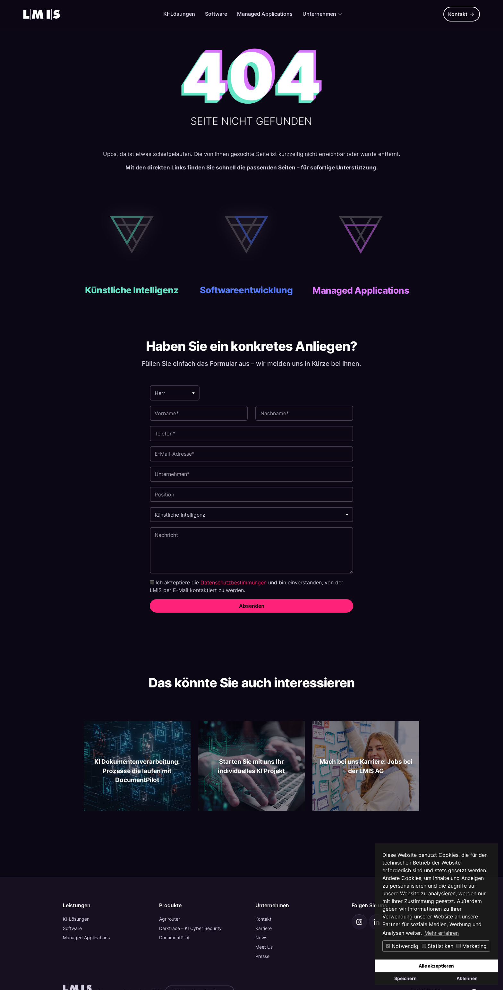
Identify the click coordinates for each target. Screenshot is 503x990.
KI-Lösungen (179, 14)
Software (216, 14)
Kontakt (461, 14)
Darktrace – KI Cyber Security (190, 928)
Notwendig (402, 946)
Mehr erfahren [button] (441, 933)
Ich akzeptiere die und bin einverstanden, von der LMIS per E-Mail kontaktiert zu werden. (246, 586)
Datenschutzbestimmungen (233, 582)
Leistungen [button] (76, 905)
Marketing (471, 946)
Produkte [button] (170, 905)
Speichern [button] (405, 978)
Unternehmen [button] (272, 905)
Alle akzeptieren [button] (436, 965)
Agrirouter (169, 919)
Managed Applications (265, 14)
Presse (262, 956)
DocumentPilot (174, 937)
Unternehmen (323, 14)
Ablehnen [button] (467, 978)
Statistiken (437, 946)
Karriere (263, 928)
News (261, 937)
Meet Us (264, 947)
